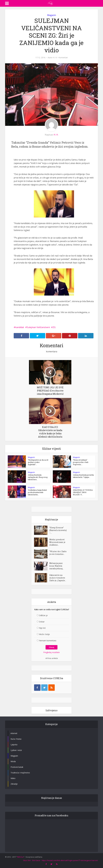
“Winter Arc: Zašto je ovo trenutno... (58, 552)
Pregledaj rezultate (51, 652)
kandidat (19, 327)
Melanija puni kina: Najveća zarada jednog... (56, 566)
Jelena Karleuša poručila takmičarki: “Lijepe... (83, 476)
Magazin (51, 15)
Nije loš (42, 628)
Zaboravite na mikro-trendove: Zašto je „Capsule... (57, 578)
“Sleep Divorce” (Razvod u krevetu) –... (58, 530)
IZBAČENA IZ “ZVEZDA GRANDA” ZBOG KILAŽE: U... (83, 492)
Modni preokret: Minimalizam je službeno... (57, 542)
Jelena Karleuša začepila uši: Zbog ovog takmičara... (37, 477)
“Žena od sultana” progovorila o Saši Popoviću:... (80, 462)
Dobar (42, 621)
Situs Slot (27, 860)
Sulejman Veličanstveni (38, 327)
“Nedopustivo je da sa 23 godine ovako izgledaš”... (38, 462)
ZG (54, 327)
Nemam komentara (47, 640)
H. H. (55, 57)
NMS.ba (20, 857)
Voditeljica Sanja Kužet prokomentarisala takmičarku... (37, 492)
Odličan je (43, 615)
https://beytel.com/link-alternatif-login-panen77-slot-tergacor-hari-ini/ (70, 860)
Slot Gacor (36, 860)
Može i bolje (44, 634)
